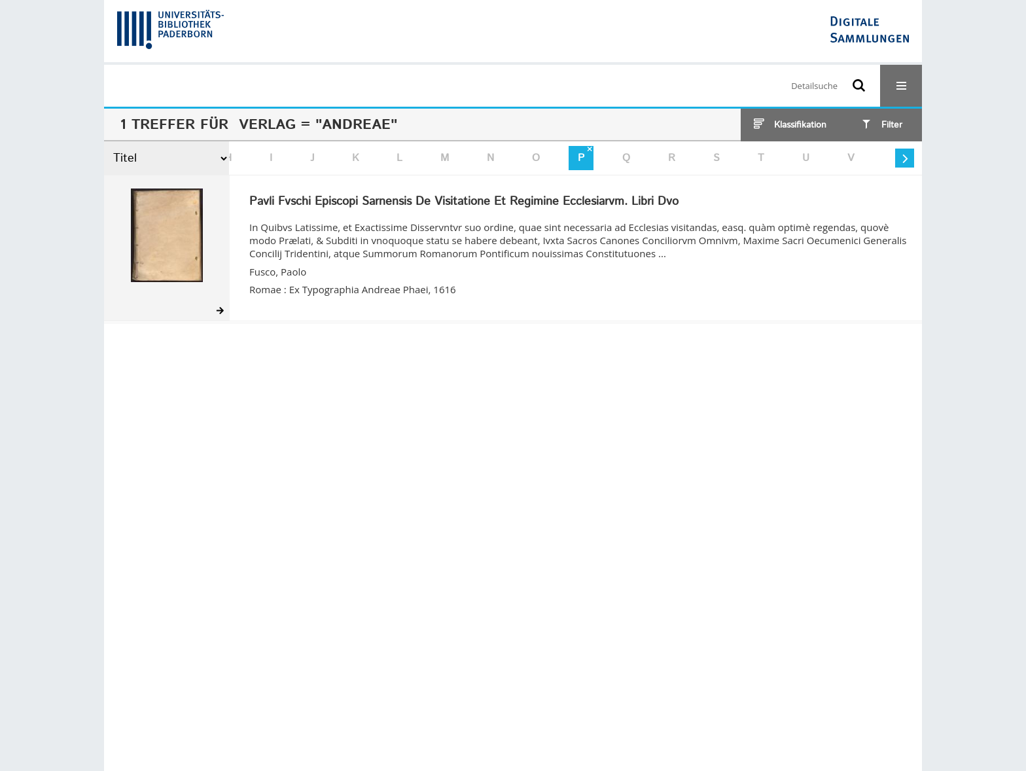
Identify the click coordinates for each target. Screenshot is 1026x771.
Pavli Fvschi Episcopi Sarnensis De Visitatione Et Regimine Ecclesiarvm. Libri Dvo (464, 202)
